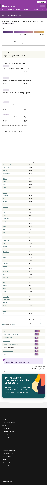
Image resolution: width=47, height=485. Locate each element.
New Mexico (6, 285)
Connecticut (5, 215)
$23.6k (6, 36)
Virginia (4, 212)
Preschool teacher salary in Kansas (11, 15)
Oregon (4, 209)
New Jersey (5, 206)
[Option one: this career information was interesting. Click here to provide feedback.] (40, 369)
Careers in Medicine (6, 437)
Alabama (5, 313)
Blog (3, 413)
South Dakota (6, 240)
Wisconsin (5, 254)
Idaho (4, 305)
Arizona (4, 249)
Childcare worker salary (8, 350)
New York (5, 184)
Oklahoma (5, 277)
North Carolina (6, 294)
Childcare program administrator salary (11, 344)
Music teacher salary (7, 337)
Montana (5, 246)
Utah (4, 232)
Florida (4, 291)
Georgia (5, 221)
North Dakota (6, 218)
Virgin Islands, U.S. (7, 167)
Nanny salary (6, 354)
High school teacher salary (9, 331)
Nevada (5, 280)
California (5, 178)
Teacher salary (6, 340)
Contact (4, 459)
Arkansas (5, 265)
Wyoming (5, 288)
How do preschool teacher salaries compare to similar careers (16, 56)
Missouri (5, 229)
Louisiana (5, 237)
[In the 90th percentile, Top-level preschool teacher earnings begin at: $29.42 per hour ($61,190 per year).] (23, 70)
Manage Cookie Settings (7, 481)
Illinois (4, 226)
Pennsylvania (6, 263)
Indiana (4, 268)
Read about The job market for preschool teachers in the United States (16, 393)
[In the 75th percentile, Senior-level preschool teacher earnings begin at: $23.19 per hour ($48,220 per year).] (23, 82)
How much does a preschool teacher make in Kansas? (14, 55)
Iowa (4, 274)
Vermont (5, 192)
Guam (4, 310)
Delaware (5, 282)
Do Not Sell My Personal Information (10, 475)
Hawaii (4, 181)
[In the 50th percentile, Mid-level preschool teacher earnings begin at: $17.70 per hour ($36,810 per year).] (23, 94)
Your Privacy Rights (6, 478)
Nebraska (5, 176)
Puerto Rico (5, 302)
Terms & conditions (6, 465)
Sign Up (4, 419)
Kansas (4, 187)
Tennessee (5, 271)
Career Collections (6, 428)
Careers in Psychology (7, 440)
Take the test (41, 2)
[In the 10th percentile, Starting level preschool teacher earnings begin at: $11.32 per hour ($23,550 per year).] (23, 118)
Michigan (5, 223)
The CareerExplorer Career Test (9, 422)
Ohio (4, 260)
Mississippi (5, 308)
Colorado (5, 204)
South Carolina (6, 299)
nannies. (13, 324)
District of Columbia (7, 164)
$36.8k (23, 36)
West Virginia (6, 296)
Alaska (4, 243)
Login (4, 416)
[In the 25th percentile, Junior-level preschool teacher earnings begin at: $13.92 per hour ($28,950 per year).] (23, 106)
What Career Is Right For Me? (8, 431)
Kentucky (5, 170)
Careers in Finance (6, 434)
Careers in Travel (6, 444)
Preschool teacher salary (8, 347)
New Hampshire (6, 235)
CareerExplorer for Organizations (9, 450)
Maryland (5, 201)
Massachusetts (6, 173)
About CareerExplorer (7, 456)
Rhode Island (6, 251)
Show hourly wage (12, 28)
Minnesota (5, 190)
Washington (5, 195)
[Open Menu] (19, 2)
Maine (4, 198)
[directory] (23, 54)
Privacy (4, 468)
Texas (4, 257)
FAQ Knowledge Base (7, 462)
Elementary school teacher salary (10, 334)
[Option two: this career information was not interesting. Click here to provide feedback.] (43, 369)
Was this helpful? (35, 368)
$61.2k (41, 36)
